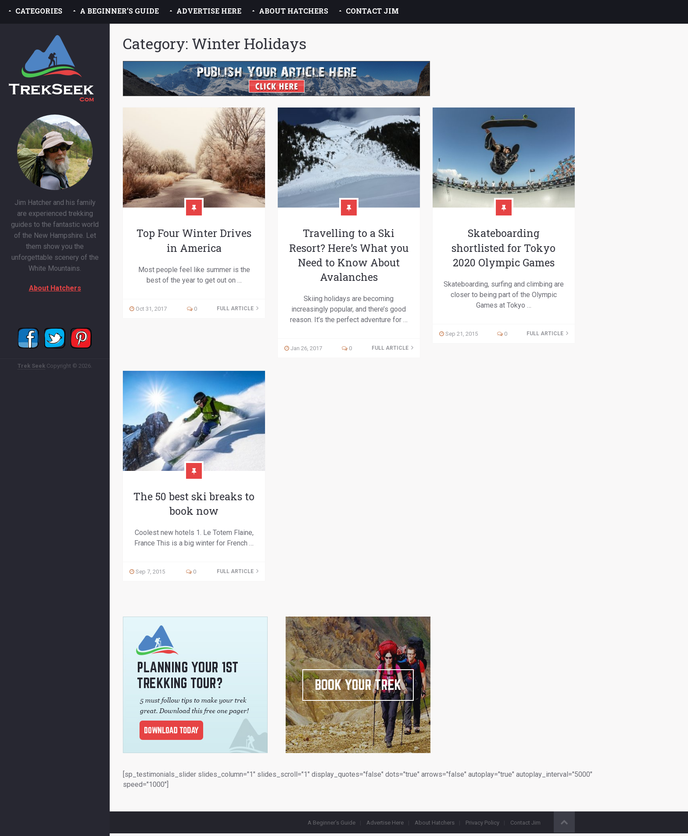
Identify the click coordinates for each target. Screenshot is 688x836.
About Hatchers (293, 10)
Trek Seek (31, 365)
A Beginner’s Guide (119, 10)
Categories (38, 10)
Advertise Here (208, 10)
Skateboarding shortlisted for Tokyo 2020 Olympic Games (503, 248)
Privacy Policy (482, 825)
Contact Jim (372, 10)
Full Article (237, 309)
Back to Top (564, 825)
